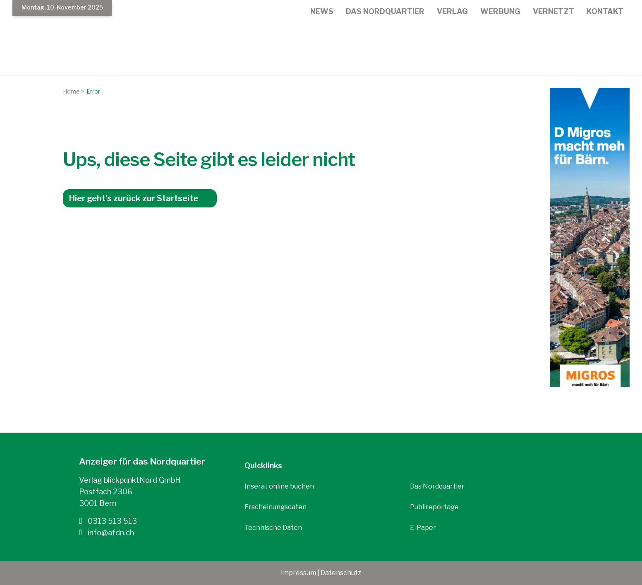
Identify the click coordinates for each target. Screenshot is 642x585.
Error (93, 91)
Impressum (298, 573)
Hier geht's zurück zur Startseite (133, 198)
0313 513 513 (108, 521)
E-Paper (423, 528)
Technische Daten (273, 528)
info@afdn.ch (106, 532)
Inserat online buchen (279, 486)
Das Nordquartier (437, 486)
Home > (73, 91)
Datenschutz (341, 573)
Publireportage (434, 507)
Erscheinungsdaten (275, 507)
